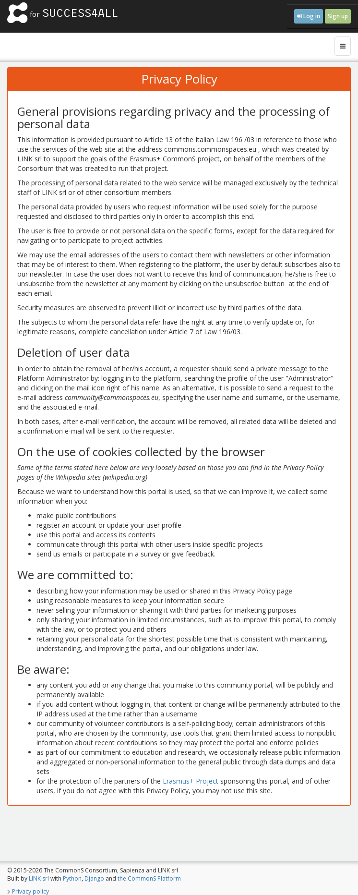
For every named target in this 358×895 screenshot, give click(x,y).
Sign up (338, 16)
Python (72, 878)
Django (94, 878)
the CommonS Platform (149, 878)
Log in (308, 16)
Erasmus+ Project (190, 781)
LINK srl (39, 878)
